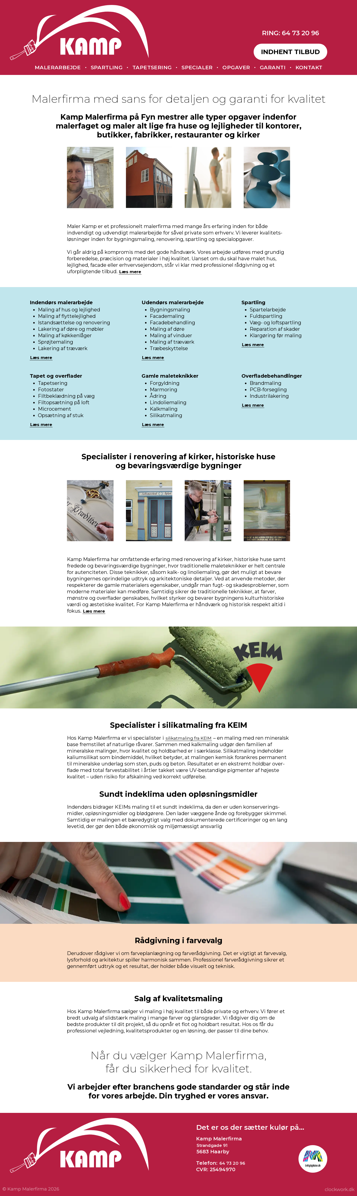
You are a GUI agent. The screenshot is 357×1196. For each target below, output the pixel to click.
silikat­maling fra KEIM (192, 738)
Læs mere (132, 271)
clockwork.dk (339, 1189)
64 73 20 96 (234, 1163)
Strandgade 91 (216, 1145)
